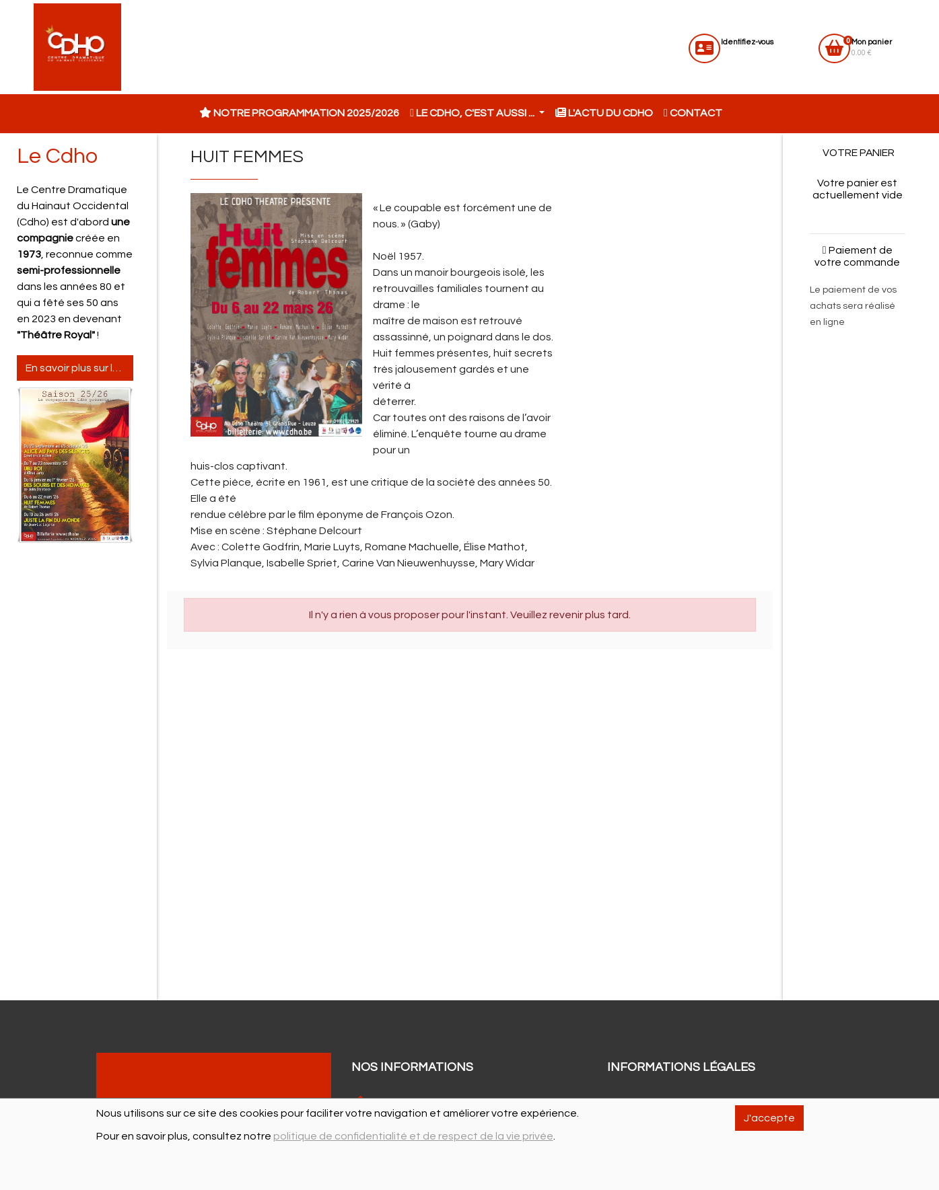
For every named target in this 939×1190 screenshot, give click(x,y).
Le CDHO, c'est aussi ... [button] (473, 113)
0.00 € (871, 47)
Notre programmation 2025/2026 (299, 113)
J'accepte (769, 1118)
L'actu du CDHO (604, 113)
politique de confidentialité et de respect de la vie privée (413, 1136)
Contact (693, 113)
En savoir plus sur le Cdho (79, 368)
